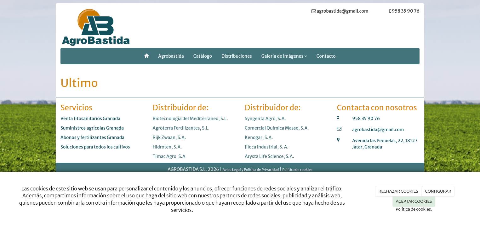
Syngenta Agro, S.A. (265, 118)
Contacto (326, 56)
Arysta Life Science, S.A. (269, 156)
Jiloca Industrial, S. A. (267, 147)
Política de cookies (297, 169)
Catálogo (202, 56)
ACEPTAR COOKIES (414, 201)
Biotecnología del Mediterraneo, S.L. (190, 118)
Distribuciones (236, 56)
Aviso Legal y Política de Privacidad (250, 169)
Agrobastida (171, 56)
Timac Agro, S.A (169, 156)
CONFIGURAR (438, 191)
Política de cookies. (414, 209)
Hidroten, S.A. (167, 147)
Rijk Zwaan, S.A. (169, 137)
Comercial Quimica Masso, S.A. (277, 128)
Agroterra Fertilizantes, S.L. (181, 128)
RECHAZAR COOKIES (398, 191)
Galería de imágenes (284, 56)
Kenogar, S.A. (259, 137)
